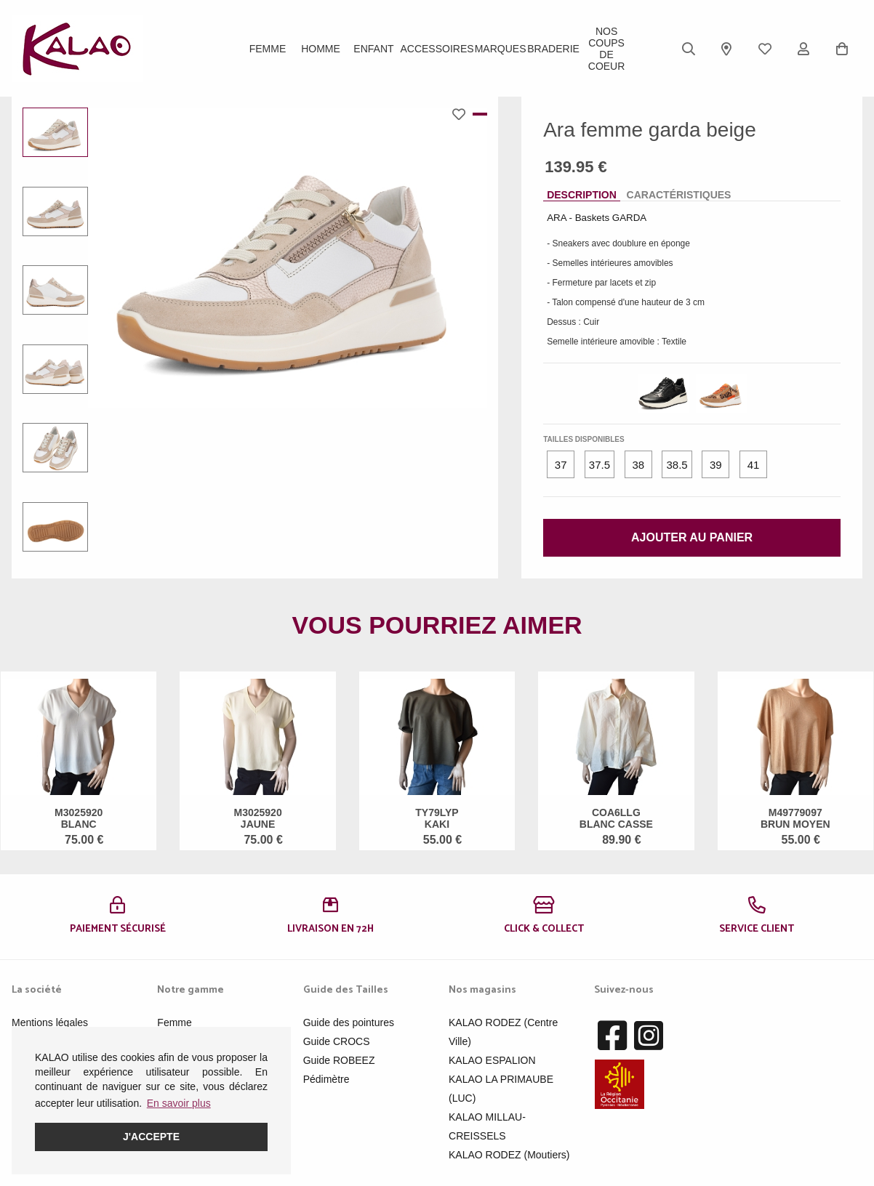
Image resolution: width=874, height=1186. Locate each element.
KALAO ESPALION (492, 1060)
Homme (320, 49)
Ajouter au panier (692, 537)
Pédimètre (326, 1079)
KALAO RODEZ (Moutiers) (509, 1155)
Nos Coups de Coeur (606, 48)
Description (582, 195)
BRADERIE (553, 49)
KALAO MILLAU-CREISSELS (487, 1126)
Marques (500, 49)
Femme (267, 49)
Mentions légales (50, 1022)
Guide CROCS (336, 1041)
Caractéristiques (679, 195)
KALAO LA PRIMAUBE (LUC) (501, 1088)
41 (753, 465)
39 (716, 465)
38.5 (676, 465)
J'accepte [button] (151, 1136)
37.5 (599, 465)
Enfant (373, 49)
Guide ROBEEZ (339, 1060)
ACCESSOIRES (436, 49)
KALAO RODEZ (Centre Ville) (503, 1032)
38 (638, 465)
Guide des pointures (348, 1022)
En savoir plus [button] (179, 1103)
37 (561, 465)
